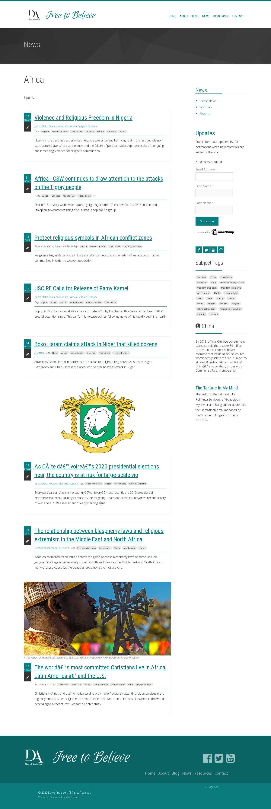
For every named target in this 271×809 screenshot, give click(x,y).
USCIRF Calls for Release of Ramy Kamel (81, 288)
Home (172, 16)
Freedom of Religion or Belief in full (51, 548)
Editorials (205, 107)
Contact (238, 16)
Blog (195, 16)
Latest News (207, 101)
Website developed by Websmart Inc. (60, 797)
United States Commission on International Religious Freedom (65, 126)
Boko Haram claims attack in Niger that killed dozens (95, 344)
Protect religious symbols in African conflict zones (93, 237)
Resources (220, 16)
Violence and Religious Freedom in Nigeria (83, 117)
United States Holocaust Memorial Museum (56, 483)
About (184, 16)
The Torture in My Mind (217, 388)
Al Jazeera (39, 352)
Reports (204, 114)
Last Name (204, 203)
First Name (204, 186)
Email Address (207, 169)
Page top (212, 787)
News (205, 16)
